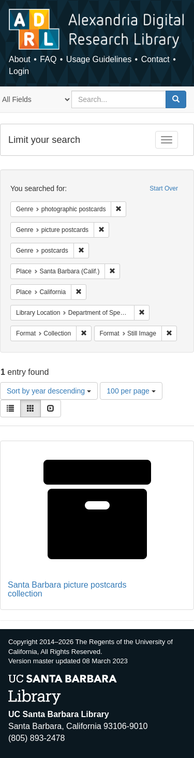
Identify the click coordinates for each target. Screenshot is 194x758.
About (20, 59)
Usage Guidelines (98, 59)
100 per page (131, 391)
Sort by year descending (49, 391)
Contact (155, 59)
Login (19, 71)
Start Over (164, 188)
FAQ (48, 59)
